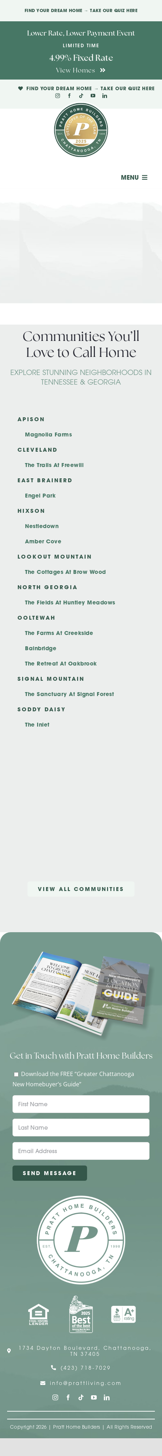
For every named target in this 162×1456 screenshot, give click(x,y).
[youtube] (93, 95)
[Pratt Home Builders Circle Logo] (81, 1198)
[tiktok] (81, 95)
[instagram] (57, 95)
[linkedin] (104, 95)
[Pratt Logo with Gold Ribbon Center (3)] (81, 104)
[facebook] (69, 95)
